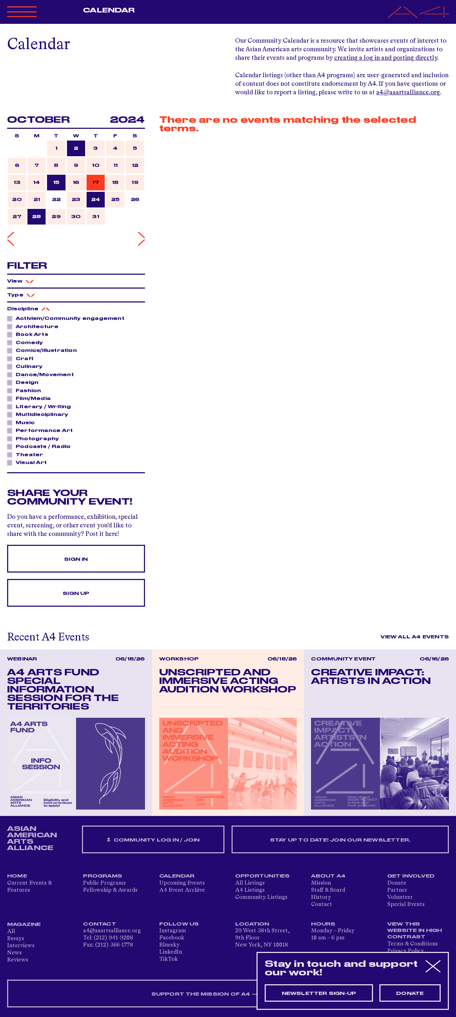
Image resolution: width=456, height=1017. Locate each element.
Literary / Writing (41, 406)
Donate (396, 883)
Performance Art (42, 430)
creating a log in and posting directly (385, 58)
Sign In (76, 559)
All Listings (250, 883)
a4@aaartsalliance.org (408, 92)
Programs (102, 876)
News (14, 953)
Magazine (24, 924)
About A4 (328, 876)
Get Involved (411, 876)
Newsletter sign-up (319, 993)
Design (25, 382)
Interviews (21, 946)
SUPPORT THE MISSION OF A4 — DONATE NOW (228, 994)
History (321, 897)
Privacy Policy (405, 951)
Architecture (35, 326)
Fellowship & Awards (110, 890)
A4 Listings (250, 890)
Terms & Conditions (412, 944)
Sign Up (76, 593)
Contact (321, 904)
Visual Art (29, 462)
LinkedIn (170, 952)
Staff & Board (328, 890)
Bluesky (169, 945)
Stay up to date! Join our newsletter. (340, 840)
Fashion (26, 390)
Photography (35, 438)
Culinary (27, 366)
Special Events (406, 904)
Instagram (172, 931)
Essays (15, 939)
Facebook (171, 938)
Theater (27, 454)
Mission (321, 883)
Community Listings (261, 897)
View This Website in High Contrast (414, 930)
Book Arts (30, 334)
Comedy (27, 342)
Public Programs (104, 883)
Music (23, 422)
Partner (397, 890)
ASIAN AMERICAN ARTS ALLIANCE (32, 838)
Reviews (17, 960)
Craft (22, 358)
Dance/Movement (42, 374)
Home (17, 876)
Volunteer (400, 897)
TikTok (168, 959)
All (11, 931)
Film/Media (31, 398)
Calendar (109, 10)
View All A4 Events (414, 637)
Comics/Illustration (44, 350)
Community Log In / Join (153, 840)
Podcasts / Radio (41, 446)
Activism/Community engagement (68, 318)
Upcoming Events (182, 883)
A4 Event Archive (182, 890)
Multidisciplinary (40, 414)
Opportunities (262, 876)
